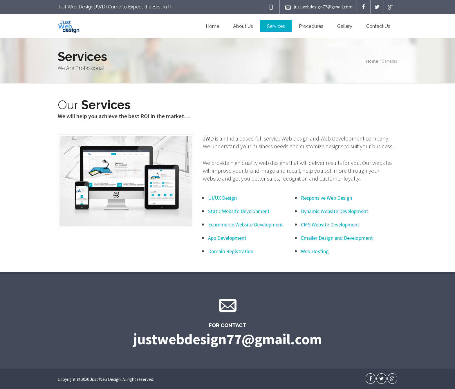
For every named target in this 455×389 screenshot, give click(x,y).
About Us (243, 26)
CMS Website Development (330, 224)
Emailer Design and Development (337, 238)
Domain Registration (230, 251)
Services (276, 26)
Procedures (311, 26)
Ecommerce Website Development (245, 224)
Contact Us (378, 26)
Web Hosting (315, 251)
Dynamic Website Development (334, 211)
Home (212, 26)
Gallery (344, 26)
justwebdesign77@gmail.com (318, 7)
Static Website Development (239, 211)
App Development (227, 238)
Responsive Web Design (326, 198)
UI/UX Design (222, 198)
